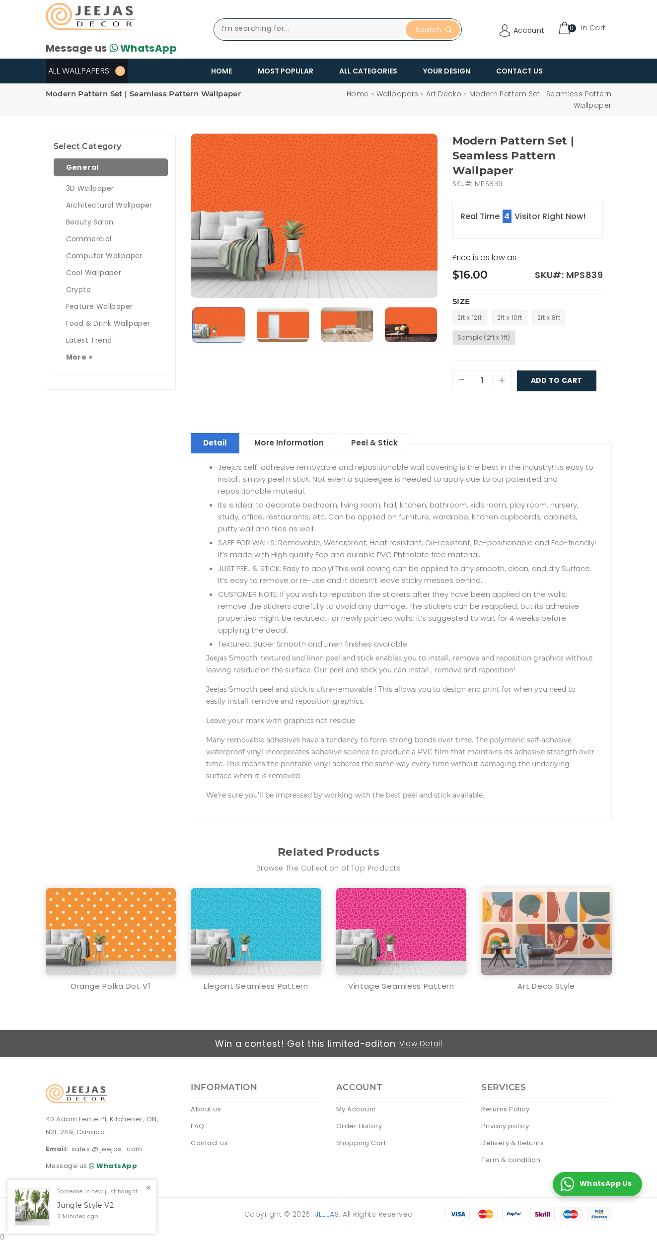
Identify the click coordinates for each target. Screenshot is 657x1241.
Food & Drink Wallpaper (108, 323)
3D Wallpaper (90, 188)
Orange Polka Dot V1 (111, 984)
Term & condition (510, 1158)
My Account (356, 1107)
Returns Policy (505, 1107)
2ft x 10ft (509, 317)
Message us (111, 48)
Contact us (209, 1141)
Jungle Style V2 (85, 1205)
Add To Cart (557, 380)
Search (434, 30)
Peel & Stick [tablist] (388, 440)
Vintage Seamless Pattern (401, 984)
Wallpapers (397, 94)
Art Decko (444, 94)
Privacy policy (505, 1124)
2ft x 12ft (469, 317)
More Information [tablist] (298, 440)
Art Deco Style (546, 984)
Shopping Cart (361, 1141)
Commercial (89, 239)
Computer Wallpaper (104, 256)
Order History (359, 1124)
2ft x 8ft (549, 317)
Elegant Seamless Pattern (256, 984)
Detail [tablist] (218, 440)
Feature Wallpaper (99, 306)
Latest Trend (89, 340)
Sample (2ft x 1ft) (484, 337)
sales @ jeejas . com (107, 1147)
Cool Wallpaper (94, 273)
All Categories (368, 71)
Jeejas (327, 1212)
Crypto (78, 289)
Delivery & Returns (512, 1141)
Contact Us (519, 71)
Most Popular (285, 71)
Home (221, 71)
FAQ (198, 1124)
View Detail (421, 1041)
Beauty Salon (90, 222)
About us (206, 1107)
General (82, 167)
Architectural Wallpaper (109, 205)
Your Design (446, 71)
